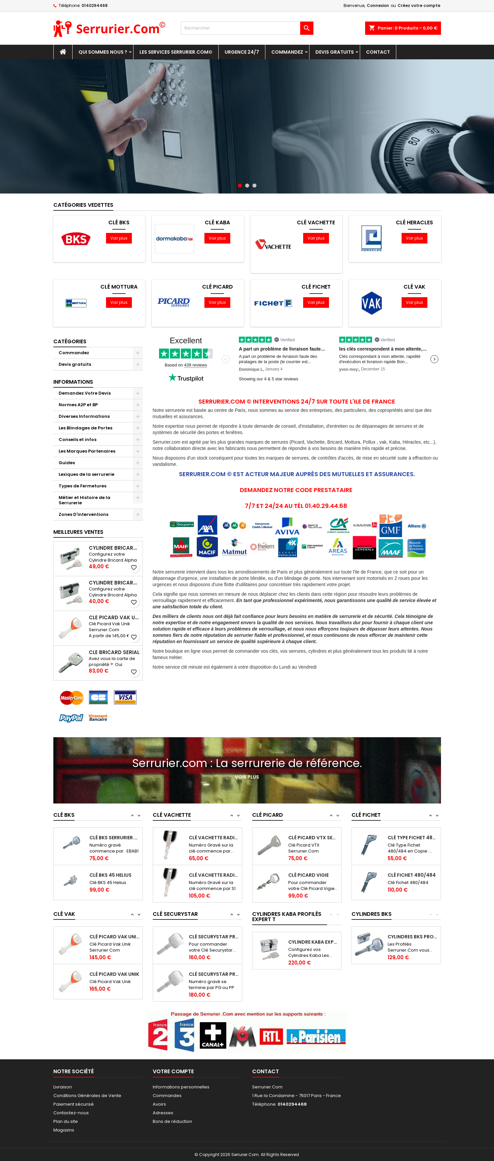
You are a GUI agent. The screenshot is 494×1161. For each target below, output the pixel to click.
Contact (378, 52)
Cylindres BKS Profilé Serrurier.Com (413, 936)
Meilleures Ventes (78, 532)
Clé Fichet (316, 287)
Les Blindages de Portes (85, 428)
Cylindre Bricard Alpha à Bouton (114, 548)
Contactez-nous (71, 1113)
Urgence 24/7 (242, 52)
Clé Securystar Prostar (214, 936)
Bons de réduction (172, 1121)
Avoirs (159, 1104)
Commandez (287, 52)
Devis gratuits (334, 52)
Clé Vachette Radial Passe (214, 875)
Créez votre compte (419, 5)
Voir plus (119, 238)
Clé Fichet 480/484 (412, 875)
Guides (67, 463)
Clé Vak (414, 287)
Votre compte (173, 1071)
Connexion (378, 5)
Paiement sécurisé (73, 1104)
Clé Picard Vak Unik (114, 974)
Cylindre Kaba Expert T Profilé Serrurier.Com (313, 942)
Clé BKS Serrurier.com (114, 837)
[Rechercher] (247, 28)
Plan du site (65, 1121)
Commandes (167, 1095)
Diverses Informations (84, 416)
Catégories (69, 341)
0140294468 (95, 5)
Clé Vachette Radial (214, 837)
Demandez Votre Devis (85, 393)
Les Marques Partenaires (87, 451)
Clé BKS (119, 222)
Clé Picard (217, 287)
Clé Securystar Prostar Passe (214, 974)
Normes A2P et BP (78, 405)
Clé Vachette (316, 222)
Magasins (63, 1130)
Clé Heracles (414, 222)
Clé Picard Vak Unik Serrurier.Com (114, 618)
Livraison (62, 1087)
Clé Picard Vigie (308, 875)
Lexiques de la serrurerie (86, 474)
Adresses (163, 1113)
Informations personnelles (181, 1087)
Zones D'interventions (83, 514)
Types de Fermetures (82, 486)
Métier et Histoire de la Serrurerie (84, 500)
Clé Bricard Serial (114, 652)
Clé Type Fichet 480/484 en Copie (413, 837)
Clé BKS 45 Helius (110, 875)
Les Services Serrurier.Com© (175, 52)
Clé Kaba (217, 222)
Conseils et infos (77, 439)
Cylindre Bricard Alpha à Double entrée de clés (114, 583)
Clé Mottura (118, 287)
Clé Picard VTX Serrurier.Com (313, 837)
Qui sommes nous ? (103, 52)
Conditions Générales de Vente (87, 1095)
